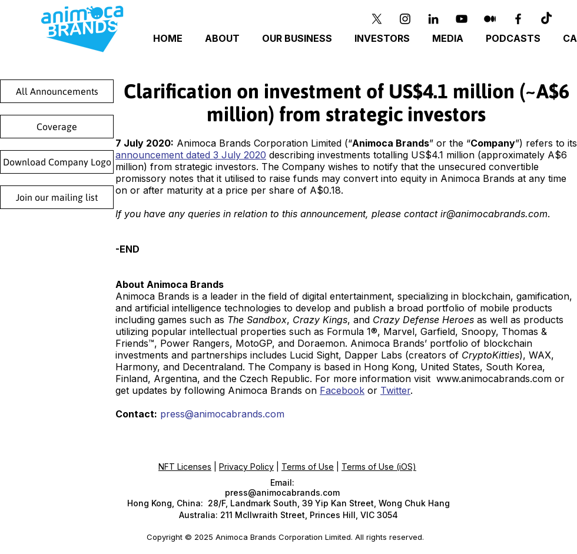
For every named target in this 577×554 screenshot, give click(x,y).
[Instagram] (405, 19)
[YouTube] (462, 19)
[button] (299, 38)
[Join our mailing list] (57, 197)
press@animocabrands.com (222, 414)
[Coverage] (57, 126)
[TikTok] (546, 19)
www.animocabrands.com (494, 378)
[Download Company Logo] (57, 162)
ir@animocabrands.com (494, 214)
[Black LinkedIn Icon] (433, 19)
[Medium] (490, 19)
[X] (377, 19)
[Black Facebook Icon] (518, 19)
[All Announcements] (57, 91)
